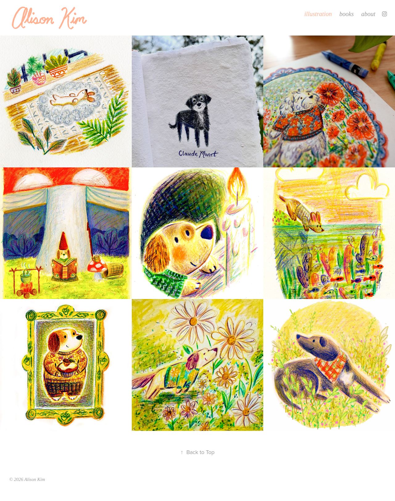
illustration (318, 14)
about (368, 14)
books (346, 14)
